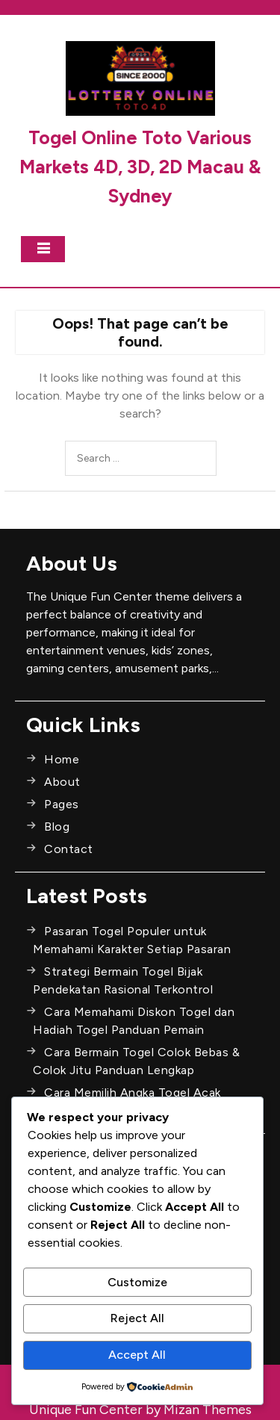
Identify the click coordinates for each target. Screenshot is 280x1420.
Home (61, 759)
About (62, 782)
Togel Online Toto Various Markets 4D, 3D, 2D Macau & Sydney (140, 166)
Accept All (137, 1355)
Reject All (137, 1318)
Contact (68, 849)
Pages (61, 804)
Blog (56, 826)
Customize (137, 1282)
